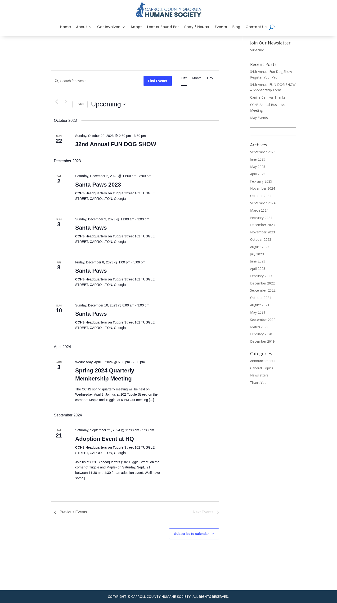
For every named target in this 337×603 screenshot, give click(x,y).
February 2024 (261, 217)
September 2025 (262, 152)
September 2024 (262, 203)
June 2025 (257, 159)
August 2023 (259, 247)
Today (80, 104)
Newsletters (259, 375)
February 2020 (261, 334)
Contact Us (256, 26)
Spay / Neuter (197, 26)
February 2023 (261, 276)
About (81, 26)
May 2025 (257, 166)
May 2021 (257, 312)
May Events (259, 117)
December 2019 (262, 341)
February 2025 (261, 181)
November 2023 (262, 232)
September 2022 (262, 290)
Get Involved (109, 26)
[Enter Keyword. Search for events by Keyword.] (97, 81)
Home (65, 26)
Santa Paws (91, 227)
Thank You (258, 382)
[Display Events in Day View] (210, 78)
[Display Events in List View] (184, 78)
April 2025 (257, 174)
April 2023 (257, 268)
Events (221, 26)
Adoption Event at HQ (104, 439)
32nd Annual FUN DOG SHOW (115, 144)
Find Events (157, 81)
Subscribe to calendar (191, 534)
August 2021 (259, 305)
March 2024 (259, 210)
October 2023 (260, 239)
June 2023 (257, 261)
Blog (236, 26)
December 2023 (262, 225)
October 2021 (260, 297)
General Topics (261, 368)
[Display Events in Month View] (197, 78)
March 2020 (259, 326)
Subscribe (257, 50)
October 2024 (260, 195)
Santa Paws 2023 (98, 184)
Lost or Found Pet (163, 26)
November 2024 (262, 188)
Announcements (262, 360)
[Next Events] (66, 102)
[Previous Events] (57, 102)
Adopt (136, 26)
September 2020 (262, 319)
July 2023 (257, 254)
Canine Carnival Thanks (268, 97)
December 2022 (262, 283)
